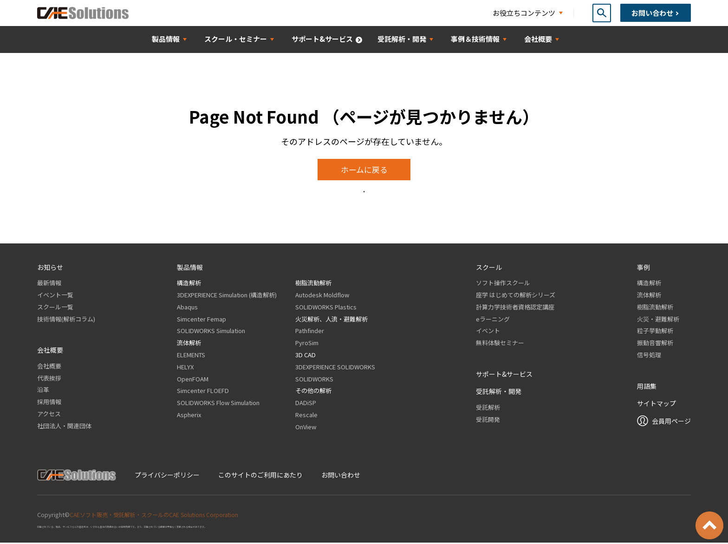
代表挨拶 (49, 378)
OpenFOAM (192, 379)
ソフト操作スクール (503, 283)
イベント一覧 (55, 295)
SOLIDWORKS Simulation (211, 332)
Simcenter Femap (201, 319)
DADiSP (305, 403)
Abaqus (187, 307)
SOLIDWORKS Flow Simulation (218, 403)
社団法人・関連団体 (64, 426)
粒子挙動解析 (655, 332)
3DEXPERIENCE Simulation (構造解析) (227, 295)
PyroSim (306, 343)
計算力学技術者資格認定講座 (515, 307)
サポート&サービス (504, 375)
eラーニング (493, 319)
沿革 (43, 391)
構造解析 (189, 283)
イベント (488, 332)
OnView (305, 427)
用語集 (646, 387)
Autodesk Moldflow (322, 295)
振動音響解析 (655, 343)
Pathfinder (309, 332)
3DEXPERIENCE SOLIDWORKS (335, 367)
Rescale (306, 415)
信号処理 (649, 355)
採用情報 (49, 402)
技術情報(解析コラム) (66, 319)
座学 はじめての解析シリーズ (515, 295)
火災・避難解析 (658, 319)
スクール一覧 (55, 307)
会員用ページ (671, 421)
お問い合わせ (340, 475)
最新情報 (49, 283)
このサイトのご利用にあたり (260, 475)
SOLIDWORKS (314, 379)
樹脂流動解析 (313, 283)
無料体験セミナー (500, 343)
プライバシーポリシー (167, 475)
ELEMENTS (191, 355)
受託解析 (488, 408)
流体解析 (189, 343)
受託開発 (488, 420)
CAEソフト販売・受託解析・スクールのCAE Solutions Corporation (160, 515)
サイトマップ (656, 404)
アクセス (49, 414)
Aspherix (189, 415)
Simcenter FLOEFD (203, 391)
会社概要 (49, 366)
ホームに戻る (364, 170)
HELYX (185, 367)
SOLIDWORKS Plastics (326, 307)
